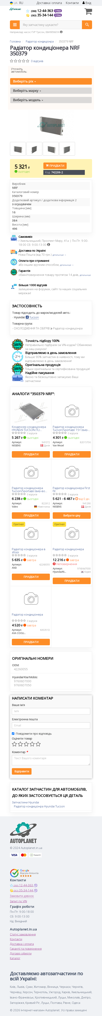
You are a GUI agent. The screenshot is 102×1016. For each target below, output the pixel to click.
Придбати (55, 165)
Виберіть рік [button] (24, 81)
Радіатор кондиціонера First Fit (71, 489)
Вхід (87, 3)
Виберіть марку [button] (27, 90)
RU (21, 3)
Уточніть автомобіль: (19, 70)
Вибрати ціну (71, 515)
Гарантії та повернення (26, 948)
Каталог (15, 958)
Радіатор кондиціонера (68, 549)
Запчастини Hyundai (25, 802)
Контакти (72, 3)
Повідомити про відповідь (32, 733)
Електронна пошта (25, 719)
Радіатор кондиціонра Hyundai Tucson (39, 806)
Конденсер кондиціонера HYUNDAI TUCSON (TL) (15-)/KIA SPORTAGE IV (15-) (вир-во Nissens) (30, 428)
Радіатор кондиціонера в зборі (28, 550)
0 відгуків (37, 61)
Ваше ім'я (18, 705)
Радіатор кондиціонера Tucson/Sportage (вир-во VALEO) (28, 489)
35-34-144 (40, 15)
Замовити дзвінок (22, 896)
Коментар (20, 752)
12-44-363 (40, 10)
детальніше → (59, 254)
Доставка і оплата (49, 3)
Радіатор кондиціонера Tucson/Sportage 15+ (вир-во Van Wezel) (70, 428)
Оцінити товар (22, 738)
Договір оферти (21, 953)
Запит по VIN (18, 901)
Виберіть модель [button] (28, 100)
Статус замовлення (23, 934)
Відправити (21, 771)
